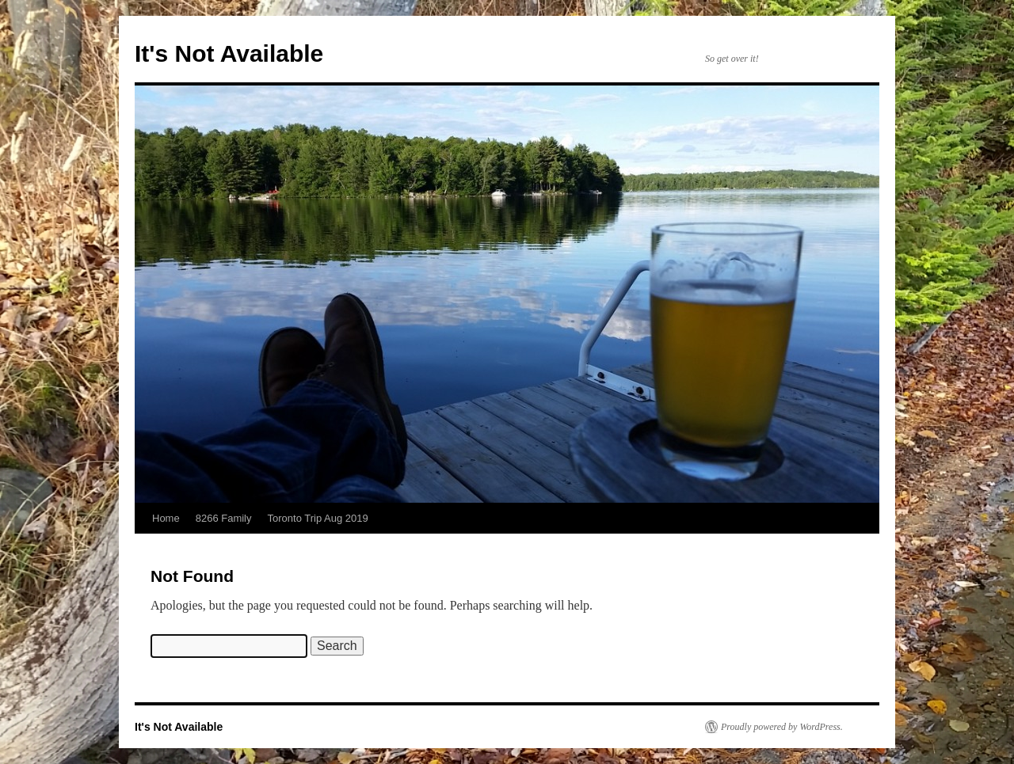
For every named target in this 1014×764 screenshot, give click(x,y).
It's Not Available (229, 53)
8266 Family (224, 518)
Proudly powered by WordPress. (782, 726)
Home (166, 518)
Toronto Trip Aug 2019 (318, 518)
